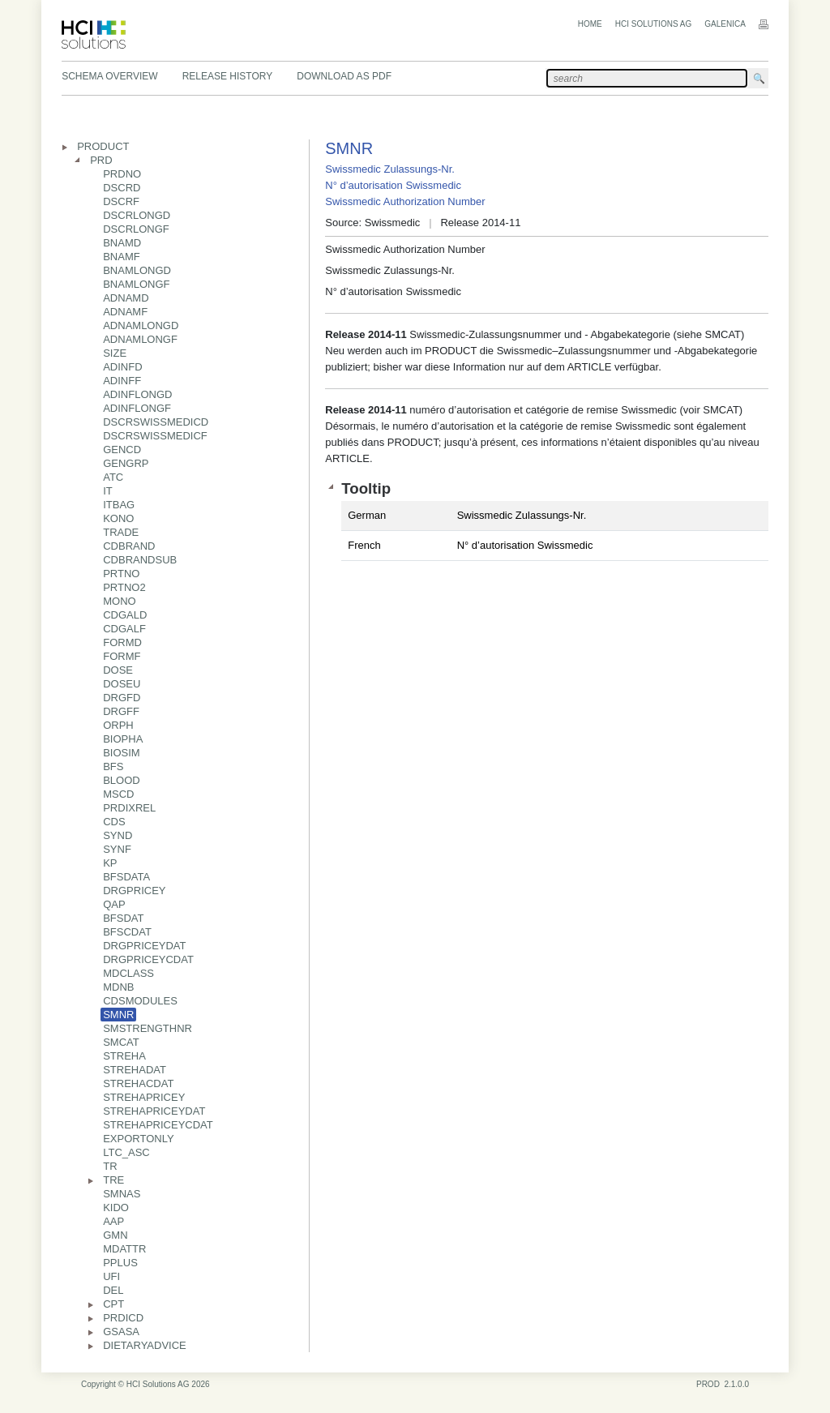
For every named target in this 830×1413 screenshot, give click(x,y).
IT (108, 491)
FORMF (121, 656)
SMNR (118, 1014)
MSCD (118, 794)
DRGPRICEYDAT (144, 946)
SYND (117, 835)
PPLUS (120, 1263)
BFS (113, 766)
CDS (114, 822)
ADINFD (122, 367)
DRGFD (121, 698)
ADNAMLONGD (140, 325)
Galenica (725, 23)
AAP (113, 1221)
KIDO (116, 1207)
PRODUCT (103, 146)
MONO (119, 601)
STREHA (124, 1056)
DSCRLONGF (136, 229)
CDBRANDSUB (140, 560)
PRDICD (123, 1318)
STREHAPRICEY (144, 1097)
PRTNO (121, 573)
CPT (113, 1304)
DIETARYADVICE (144, 1345)
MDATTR (124, 1249)
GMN (115, 1235)
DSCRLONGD (136, 215)
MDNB (118, 987)
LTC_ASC (126, 1152)
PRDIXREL (129, 808)
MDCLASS (128, 973)
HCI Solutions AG (653, 23)
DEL (113, 1290)
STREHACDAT (138, 1083)
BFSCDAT (127, 932)
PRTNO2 (124, 587)
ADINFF (122, 381)
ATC (113, 477)
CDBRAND (129, 546)
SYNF (117, 849)
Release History (227, 76)
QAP (114, 904)
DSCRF (121, 201)
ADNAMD (125, 298)
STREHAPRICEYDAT (154, 1111)
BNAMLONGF (136, 284)
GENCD (122, 449)
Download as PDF (344, 76)
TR (110, 1166)
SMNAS (121, 1194)
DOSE (118, 670)
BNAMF (121, 256)
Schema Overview (109, 76)
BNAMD (122, 243)
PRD (101, 160)
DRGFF (121, 711)
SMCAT (121, 1042)
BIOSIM (121, 753)
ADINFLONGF (137, 408)
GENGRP (125, 463)
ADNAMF (125, 312)
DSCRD (121, 188)
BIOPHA (123, 739)
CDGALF (124, 629)
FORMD (122, 642)
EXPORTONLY (138, 1139)
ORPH (118, 725)
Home (590, 23)
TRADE (121, 532)
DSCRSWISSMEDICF (155, 436)
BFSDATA (126, 877)
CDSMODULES (140, 1001)
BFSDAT (123, 918)
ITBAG (119, 505)
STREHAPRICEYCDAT (158, 1125)
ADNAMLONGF (140, 339)
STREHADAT (134, 1070)
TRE (113, 1180)
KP (110, 863)
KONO (118, 518)
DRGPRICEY (134, 890)
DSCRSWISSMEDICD (155, 422)
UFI (111, 1276)
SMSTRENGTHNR (147, 1028)
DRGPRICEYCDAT (148, 959)
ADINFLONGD (137, 394)
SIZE (114, 353)
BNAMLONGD (137, 270)
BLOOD (121, 780)
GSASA (121, 1331)
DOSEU (121, 684)
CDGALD (125, 615)
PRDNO (122, 174)
